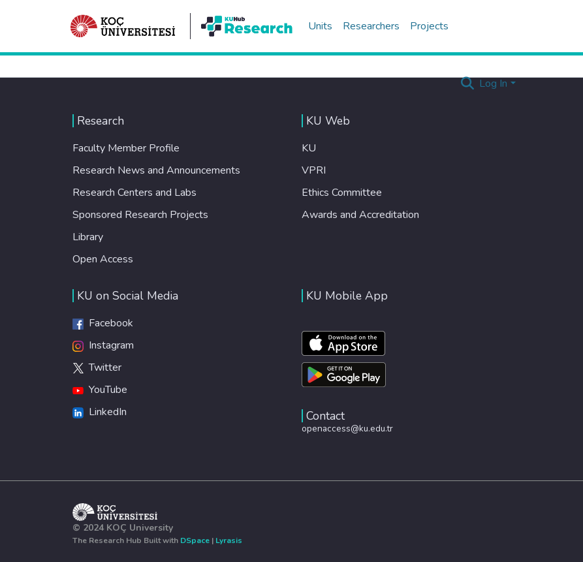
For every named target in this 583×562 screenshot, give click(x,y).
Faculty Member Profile (126, 148)
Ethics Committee (342, 192)
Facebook (102, 323)
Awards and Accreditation (360, 215)
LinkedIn (99, 412)
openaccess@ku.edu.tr (347, 428)
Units (320, 26)
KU (309, 148)
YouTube (99, 389)
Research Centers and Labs (134, 192)
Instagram (103, 345)
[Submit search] (467, 83)
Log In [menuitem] (493, 83)
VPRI (314, 170)
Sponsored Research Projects (140, 215)
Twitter (96, 367)
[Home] (123, 26)
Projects (429, 26)
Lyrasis (228, 540)
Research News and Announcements (156, 170)
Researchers (371, 26)
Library (87, 237)
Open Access (102, 259)
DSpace (195, 540)
